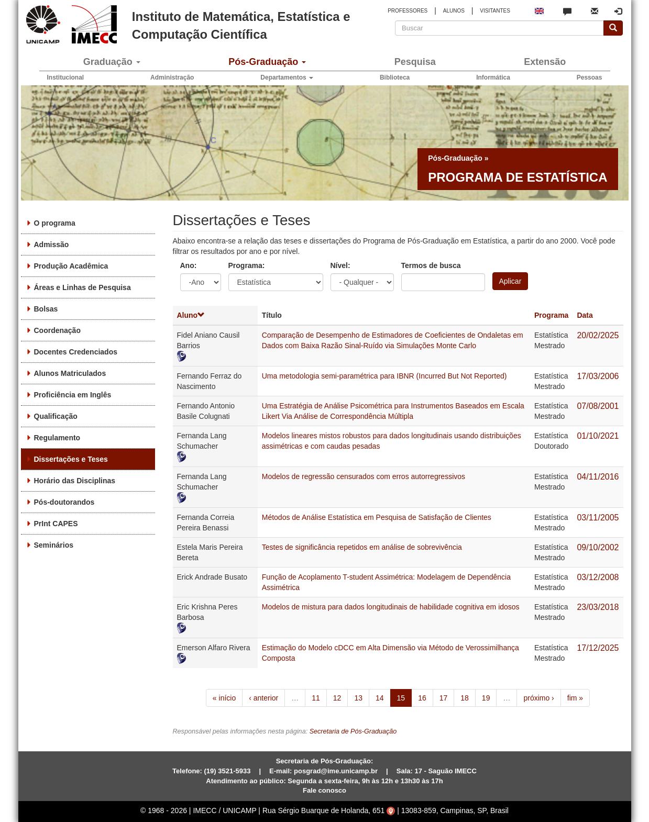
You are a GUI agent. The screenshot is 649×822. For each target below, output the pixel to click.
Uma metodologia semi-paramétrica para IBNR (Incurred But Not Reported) (384, 376)
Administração (172, 77)
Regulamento (57, 438)
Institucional (65, 77)
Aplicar (510, 281)
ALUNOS (454, 11)
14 (380, 698)
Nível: (340, 265)
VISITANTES (495, 11)
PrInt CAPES (56, 523)
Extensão (545, 62)
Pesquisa (415, 62)
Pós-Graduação (267, 62)
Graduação (111, 62)
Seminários (53, 545)
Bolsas (46, 309)
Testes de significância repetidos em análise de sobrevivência (362, 547)
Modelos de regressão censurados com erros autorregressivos (363, 476)
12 (337, 698)
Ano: (188, 265)
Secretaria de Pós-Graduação (353, 731)
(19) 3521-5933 (227, 771)
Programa (551, 315)
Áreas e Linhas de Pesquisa (82, 287)
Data (584, 315)
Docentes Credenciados (76, 352)
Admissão (51, 244)
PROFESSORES (407, 11)
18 (464, 698)
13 (358, 698)
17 (443, 698)
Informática (493, 77)
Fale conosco (324, 790)
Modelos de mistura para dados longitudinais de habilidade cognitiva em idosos (391, 607)
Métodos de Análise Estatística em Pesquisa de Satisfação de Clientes (376, 517)
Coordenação (57, 330)
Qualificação (56, 416)
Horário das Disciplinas (75, 480)
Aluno (191, 315)
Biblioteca (395, 77)
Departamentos (286, 77)
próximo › (538, 698)
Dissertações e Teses (71, 459)
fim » (575, 698)
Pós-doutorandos (64, 502)
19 (486, 698)
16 (422, 698)
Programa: (246, 265)
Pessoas (589, 77)
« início (224, 698)
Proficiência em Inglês (73, 395)
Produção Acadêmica (71, 266)
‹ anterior (263, 698)
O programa (54, 223)
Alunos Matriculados (70, 373)
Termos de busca (431, 265)
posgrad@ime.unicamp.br (336, 771)
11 (316, 698)
